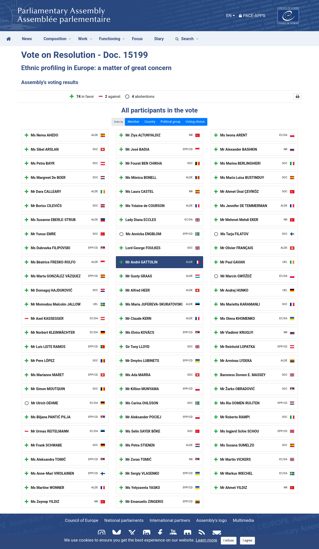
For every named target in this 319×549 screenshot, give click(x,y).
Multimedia (243, 520)
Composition (55, 38)
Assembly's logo (211, 520)
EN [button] (229, 15)
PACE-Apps (252, 15)
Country (150, 121)
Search (184, 38)
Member (133, 121)
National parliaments (124, 520)
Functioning (109, 38)
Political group (170, 121)
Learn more (206, 540)
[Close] (229, 541)
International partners (170, 520)
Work (82, 38)
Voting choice (195, 121)
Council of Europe (81, 520)
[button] (297, 96)
